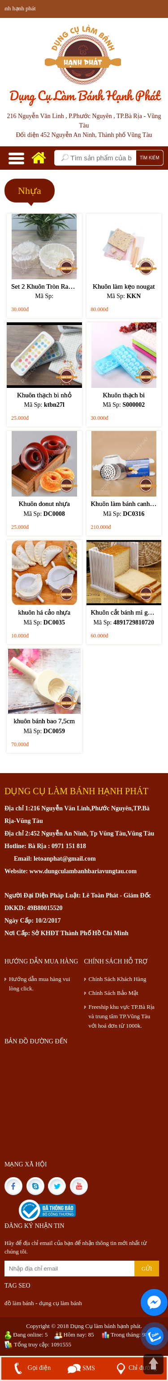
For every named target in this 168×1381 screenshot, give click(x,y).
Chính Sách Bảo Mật (113, 993)
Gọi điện (30, 1367)
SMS (81, 1368)
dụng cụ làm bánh (60, 1303)
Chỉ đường (135, 1367)
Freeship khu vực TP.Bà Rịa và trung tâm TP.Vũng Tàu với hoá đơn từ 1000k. (122, 1016)
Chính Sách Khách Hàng (117, 979)
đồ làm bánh (19, 1303)
